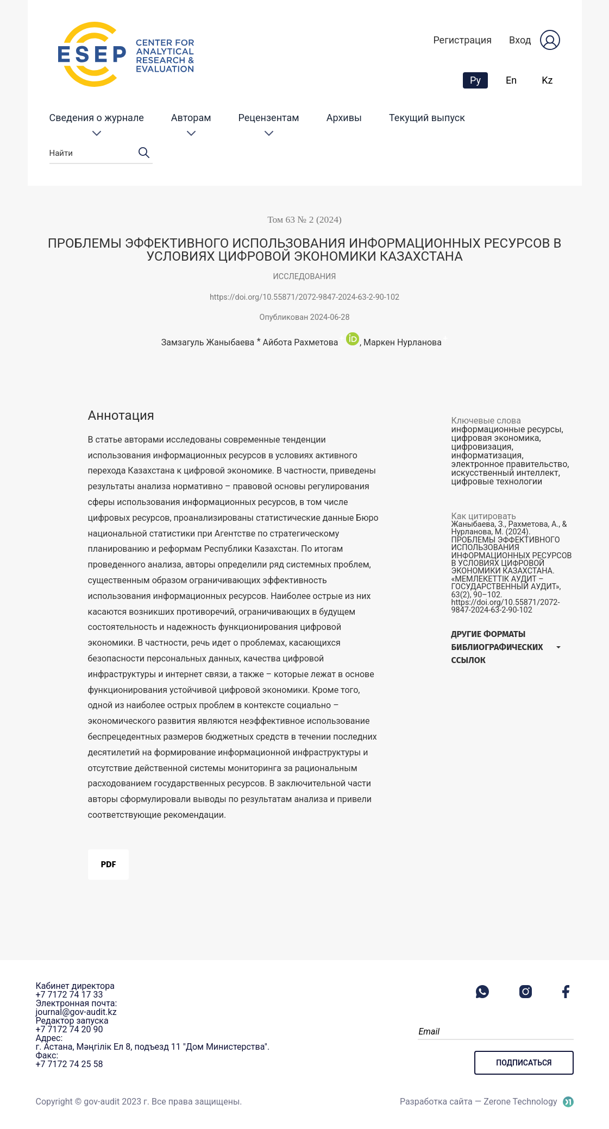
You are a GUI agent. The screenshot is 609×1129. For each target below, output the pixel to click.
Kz (547, 80)
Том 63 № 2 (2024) (304, 219)
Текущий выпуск (427, 117)
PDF (108, 864)
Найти (101, 153)
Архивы (344, 117)
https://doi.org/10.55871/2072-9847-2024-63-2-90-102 (304, 297)
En (511, 80)
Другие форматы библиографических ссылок (497, 647)
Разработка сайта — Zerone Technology (478, 1101)
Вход (520, 40)
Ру (478, 80)
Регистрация (462, 40)
